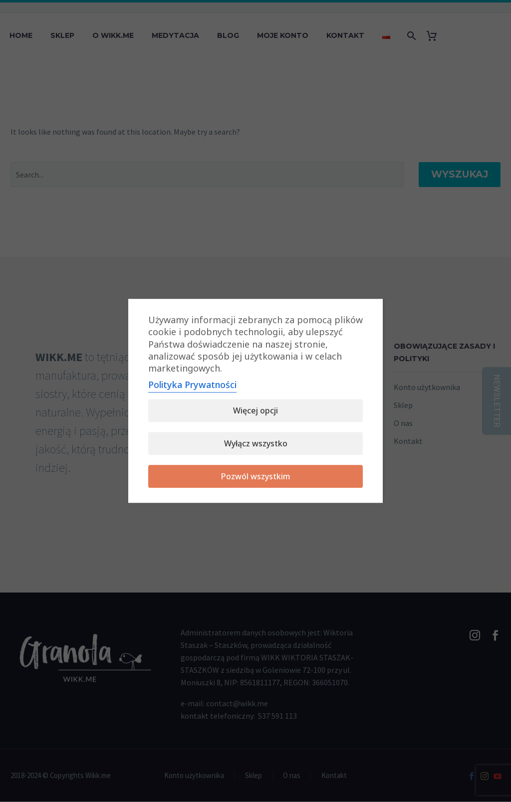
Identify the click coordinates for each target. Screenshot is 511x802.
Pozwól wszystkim (255, 476)
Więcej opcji (255, 410)
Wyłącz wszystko (255, 443)
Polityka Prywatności (192, 385)
